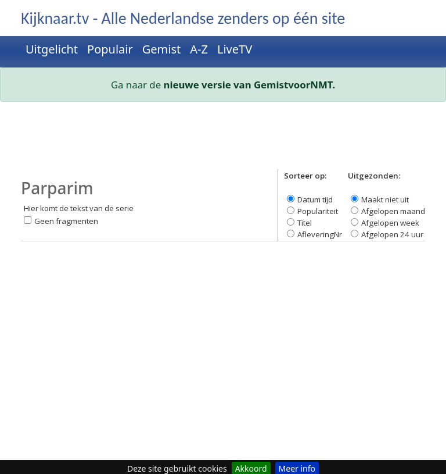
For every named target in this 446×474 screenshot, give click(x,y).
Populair (110, 49)
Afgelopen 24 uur (392, 234)
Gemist (161, 49)
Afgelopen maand (393, 211)
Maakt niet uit (385, 199)
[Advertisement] (223, 140)
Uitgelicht (52, 49)
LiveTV (234, 49)
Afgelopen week (390, 223)
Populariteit (317, 211)
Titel (304, 223)
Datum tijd (315, 199)
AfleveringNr (319, 234)
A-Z (199, 49)
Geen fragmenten (66, 221)
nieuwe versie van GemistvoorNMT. (250, 84)
